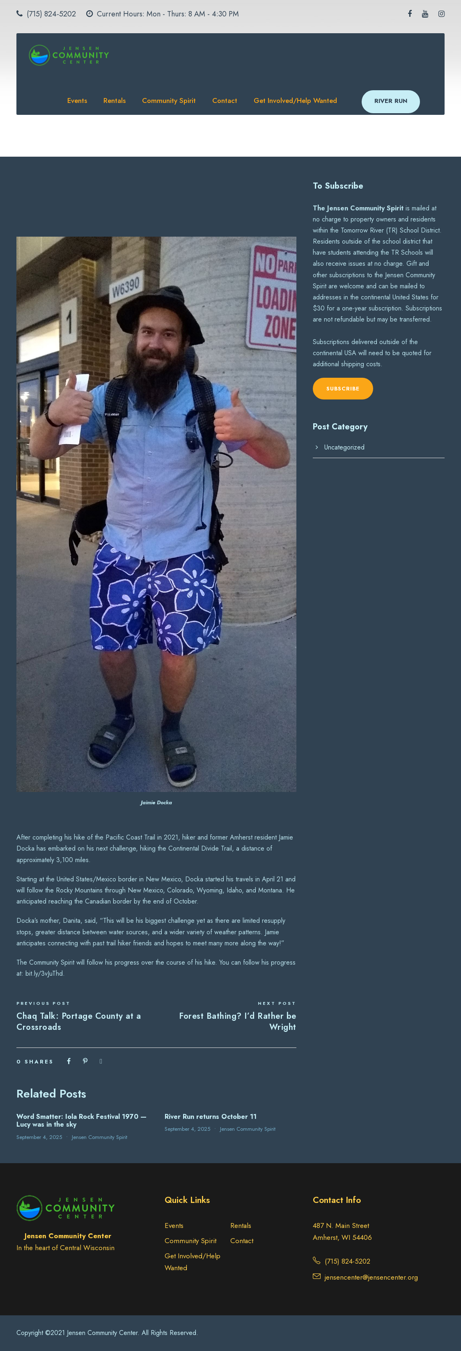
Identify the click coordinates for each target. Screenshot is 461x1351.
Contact (224, 100)
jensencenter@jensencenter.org (371, 1277)
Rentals (114, 100)
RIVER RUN (390, 100)
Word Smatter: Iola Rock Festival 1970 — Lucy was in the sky (81, 1120)
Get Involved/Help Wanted (295, 100)
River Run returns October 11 (211, 1116)
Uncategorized (344, 447)
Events (77, 100)
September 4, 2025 (39, 1137)
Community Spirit (169, 100)
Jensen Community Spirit (99, 1137)
